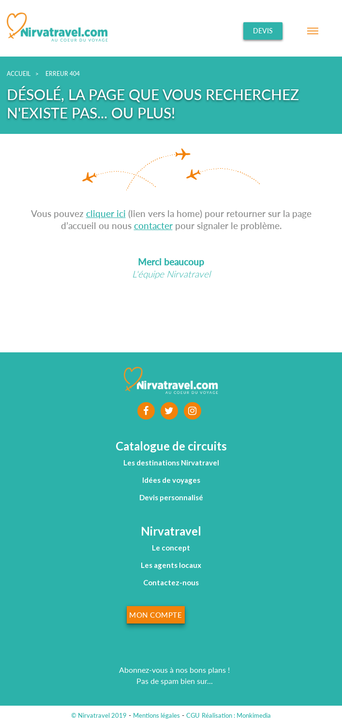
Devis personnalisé (171, 497)
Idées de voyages (171, 480)
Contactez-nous (171, 582)
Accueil (18, 73)
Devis (263, 31)
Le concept (171, 547)
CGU (193, 715)
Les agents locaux (171, 565)
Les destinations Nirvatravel (171, 462)
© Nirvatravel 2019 (99, 715)
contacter (153, 225)
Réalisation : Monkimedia (236, 715)
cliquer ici (106, 213)
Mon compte (155, 614)
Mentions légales (156, 715)
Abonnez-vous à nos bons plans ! (174, 669)
